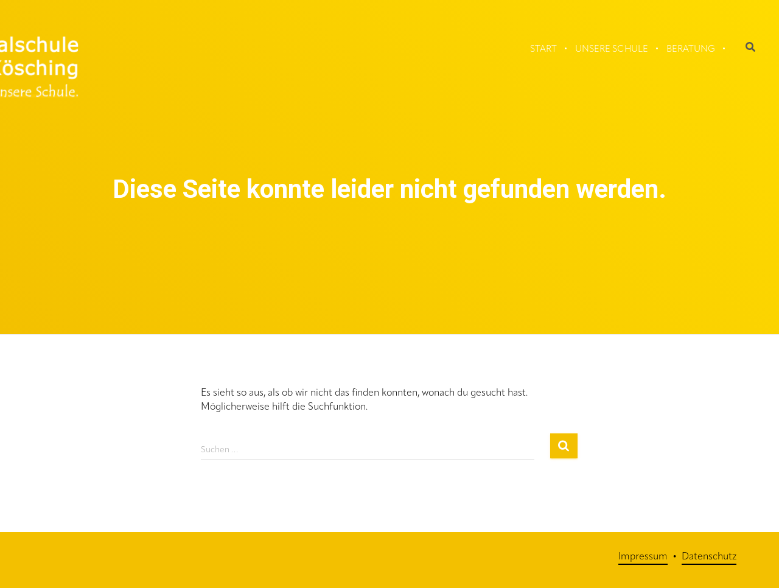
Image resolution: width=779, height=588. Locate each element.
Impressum (643, 557)
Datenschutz (709, 557)
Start (543, 49)
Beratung (690, 49)
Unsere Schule (611, 49)
